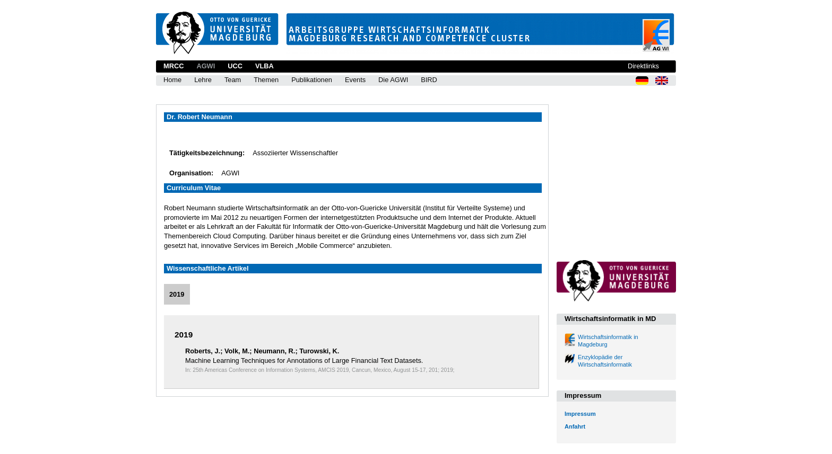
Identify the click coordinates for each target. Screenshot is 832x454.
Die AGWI (393, 80)
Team (232, 80)
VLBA (264, 66)
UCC (235, 66)
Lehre (203, 80)
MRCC (173, 66)
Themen (266, 80)
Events (355, 80)
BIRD (429, 80)
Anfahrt (575, 426)
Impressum (580, 414)
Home (172, 80)
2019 (176, 294)
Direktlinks (643, 66)
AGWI (205, 66)
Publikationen (311, 80)
